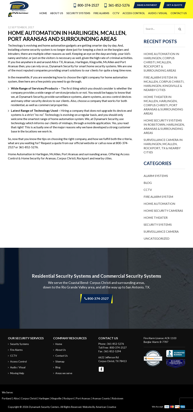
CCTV (148, 189)
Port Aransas (83, 398)
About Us (60, 349)
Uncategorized (156, 238)
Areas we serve (63, 373)
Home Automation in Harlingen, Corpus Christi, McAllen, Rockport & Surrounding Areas (161, 62)
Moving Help (17, 373)
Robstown (117, 398)
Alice (16, 398)
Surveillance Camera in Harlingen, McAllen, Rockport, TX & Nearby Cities (163, 146)
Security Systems (158, 224)
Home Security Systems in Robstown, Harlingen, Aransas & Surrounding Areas (164, 126)
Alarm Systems (156, 175)
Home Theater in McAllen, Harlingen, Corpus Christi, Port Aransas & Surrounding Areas (163, 105)
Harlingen (44, 398)
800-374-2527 (88, 5)
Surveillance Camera (161, 231)
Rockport (69, 398)
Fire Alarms (16, 349)
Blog (148, 182)
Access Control (18, 361)
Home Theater (156, 217)
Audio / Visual (17, 367)
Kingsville (56, 398)
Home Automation (159, 203)
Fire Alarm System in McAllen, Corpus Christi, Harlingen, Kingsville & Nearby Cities (164, 84)
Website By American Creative (99, 406)
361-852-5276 (119, 5)
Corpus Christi (29, 398)
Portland (6, 398)
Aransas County (101, 398)
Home (58, 343)
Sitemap (59, 361)
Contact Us (61, 355)
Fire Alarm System (158, 196)
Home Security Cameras (163, 210)
